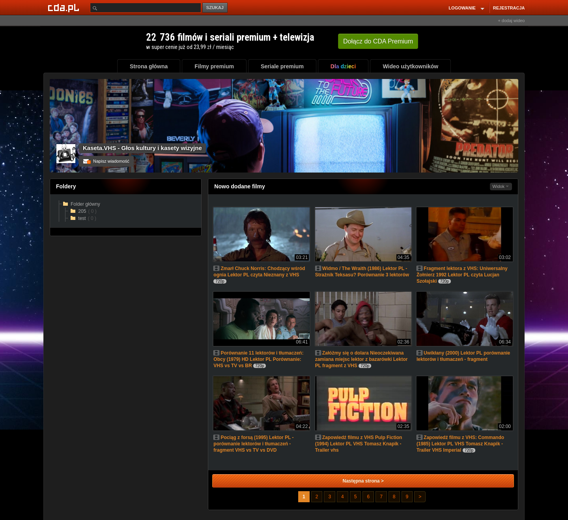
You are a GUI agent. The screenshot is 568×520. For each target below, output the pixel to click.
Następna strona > (362, 481)
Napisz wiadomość (106, 161)
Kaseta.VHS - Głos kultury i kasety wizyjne (142, 148)
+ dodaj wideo (511, 20)
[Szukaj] (145, 8)
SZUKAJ (215, 7)
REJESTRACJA (509, 8)
